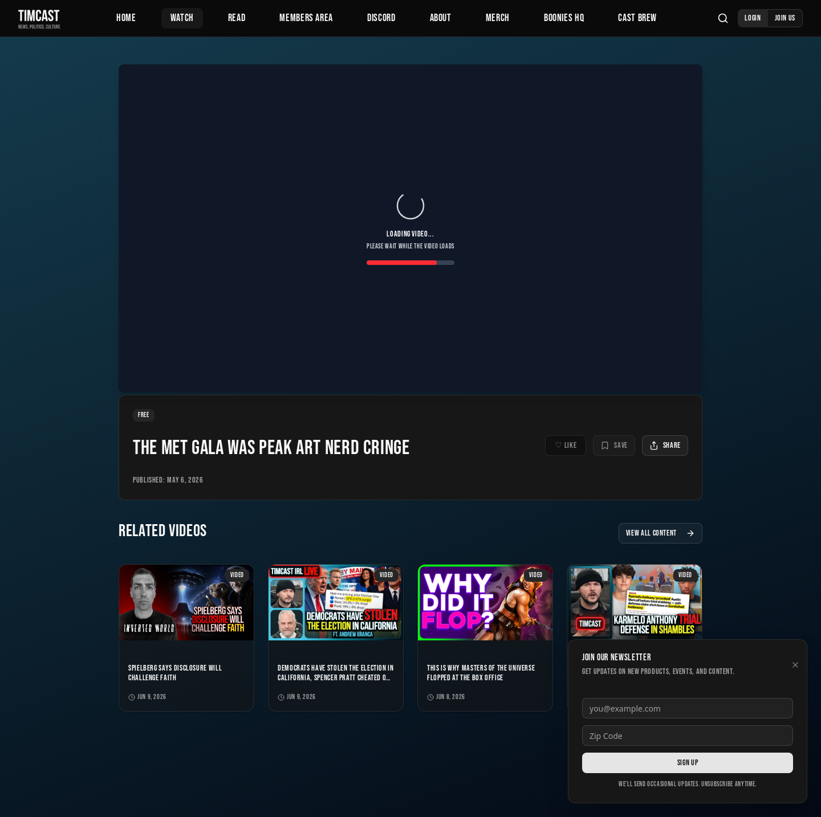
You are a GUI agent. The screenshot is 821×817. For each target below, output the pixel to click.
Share (665, 445)
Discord (381, 18)
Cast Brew (637, 18)
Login (753, 18)
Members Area (306, 18)
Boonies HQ (564, 18)
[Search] (723, 18)
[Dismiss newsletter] (795, 665)
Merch (498, 18)
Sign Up (687, 762)
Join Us (785, 18)
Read (237, 18)
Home (126, 18)
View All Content (660, 533)
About (441, 18)
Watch (182, 18)
